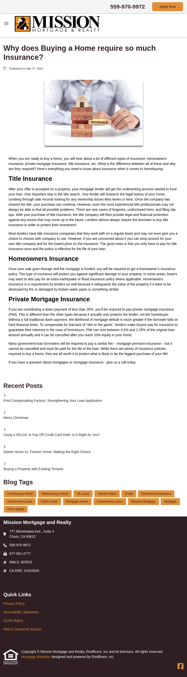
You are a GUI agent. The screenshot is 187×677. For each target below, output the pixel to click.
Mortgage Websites (36, 657)
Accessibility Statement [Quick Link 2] (20, 612)
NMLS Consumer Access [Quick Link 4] (22, 629)
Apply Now (167, 7)
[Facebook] (181, 666)
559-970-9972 (127, 6)
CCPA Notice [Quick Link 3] (13, 621)
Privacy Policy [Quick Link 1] (14, 604)
